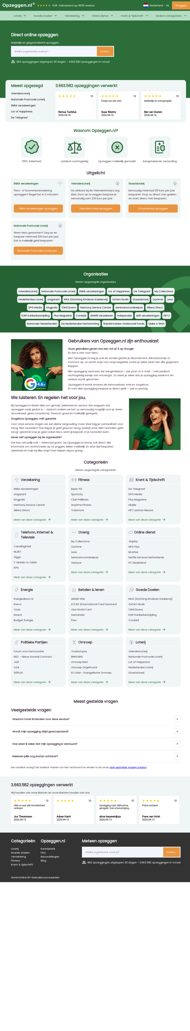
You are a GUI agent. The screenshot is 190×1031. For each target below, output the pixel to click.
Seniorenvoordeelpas (84, 562)
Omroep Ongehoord (84, 672)
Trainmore (77, 515)
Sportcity (77, 499)
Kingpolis (19, 504)
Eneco (17, 609)
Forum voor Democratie (29, 656)
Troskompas (79, 656)
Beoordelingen (50, 856)
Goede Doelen (43, 16)
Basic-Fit (76, 493)
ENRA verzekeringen (23, 105)
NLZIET (17, 556)
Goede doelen (20, 852)
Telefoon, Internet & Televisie (33, 539)
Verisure (76, 567)
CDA (16, 672)
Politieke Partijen (30, 647)
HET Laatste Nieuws (140, 515)
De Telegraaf (19, 117)
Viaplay (133, 546)
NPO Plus (133, 551)
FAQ (43, 852)
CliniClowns (135, 614)
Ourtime (76, 551)
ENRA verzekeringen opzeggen (38, 208)
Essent (18, 619)
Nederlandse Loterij (140, 672)
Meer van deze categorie (32, 524)
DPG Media (135, 499)
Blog (43, 860)
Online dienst (100, 16)
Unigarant (20, 499)
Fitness (80, 484)
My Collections (80, 546)
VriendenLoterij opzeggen (95, 208)
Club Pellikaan (80, 504)
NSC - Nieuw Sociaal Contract (33, 661)
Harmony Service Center (29, 509)
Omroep (81, 647)
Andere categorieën (169, 16)
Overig (80, 537)
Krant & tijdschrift (22, 864)
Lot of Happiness (21, 111)
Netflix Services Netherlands (146, 562)
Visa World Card (81, 614)
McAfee (133, 557)
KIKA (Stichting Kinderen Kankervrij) (150, 603)
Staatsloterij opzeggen (153, 208)
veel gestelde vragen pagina (127, 767)
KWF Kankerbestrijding (142, 619)
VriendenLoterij (20, 93)
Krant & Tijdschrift (132, 16)
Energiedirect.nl (23, 603)
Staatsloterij (136, 677)
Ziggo (17, 562)
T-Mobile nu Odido (25, 567)
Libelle (132, 509)
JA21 (16, 667)
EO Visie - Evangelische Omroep (91, 677)
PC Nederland (137, 567)
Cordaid (133, 625)
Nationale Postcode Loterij (28, 99)
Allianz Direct (22, 515)
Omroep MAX (79, 667)
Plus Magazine (137, 504)
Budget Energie (23, 625)
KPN (16, 572)
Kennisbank (48, 848)
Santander (78, 619)
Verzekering (72, 16)
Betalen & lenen (87, 594)
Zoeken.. (105, 51)
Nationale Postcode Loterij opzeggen (40, 250)
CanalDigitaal (22, 551)
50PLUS (18, 677)
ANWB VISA (78, 603)
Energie (23, 594)
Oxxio (17, 614)
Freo (74, 625)
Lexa (74, 557)
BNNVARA (77, 661)
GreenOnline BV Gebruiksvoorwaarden (35, 877)
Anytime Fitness (81, 509)
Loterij (17, 16)
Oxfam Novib (136, 609)
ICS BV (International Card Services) (94, 609)
